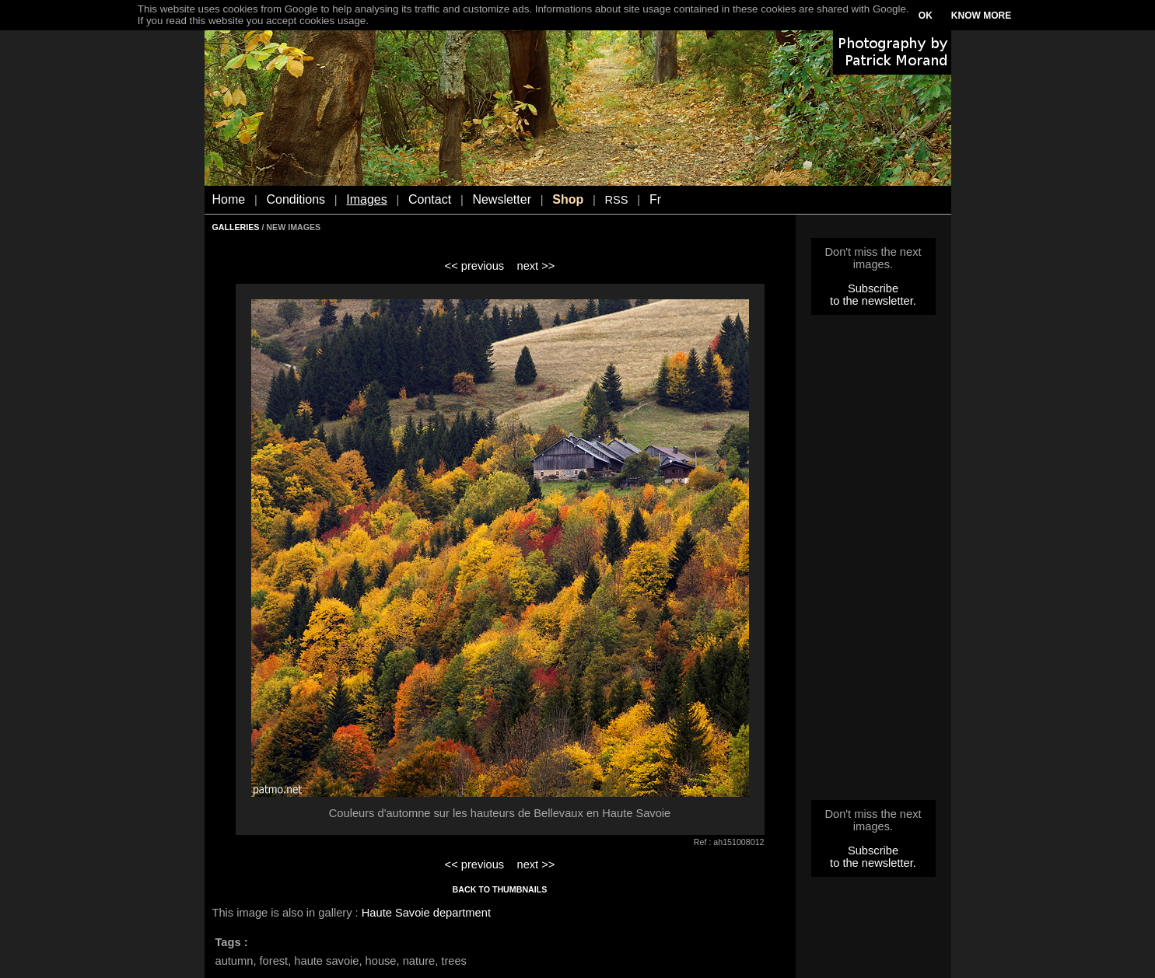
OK (926, 15)
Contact (429, 199)
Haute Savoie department (426, 912)
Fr (655, 199)
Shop (567, 199)
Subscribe (873, 288)
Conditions (295, 199)
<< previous (475, 266)
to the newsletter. (873, 301)
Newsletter (501, 199)
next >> (535, 266)
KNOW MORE (981, 15)
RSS (616, 200)
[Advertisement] (873, 562)
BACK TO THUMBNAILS (500, 889)
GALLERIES (236, 227)
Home (229, 199)
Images (366, 199)
